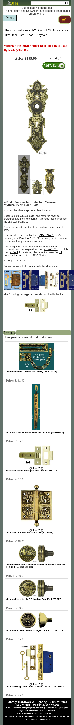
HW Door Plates (56, 30)
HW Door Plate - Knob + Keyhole (26, 35)
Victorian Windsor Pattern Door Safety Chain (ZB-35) (31, 372)
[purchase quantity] (64, 58)
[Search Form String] (50, 3)
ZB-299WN (46, 235)
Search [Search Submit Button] (66, 3)
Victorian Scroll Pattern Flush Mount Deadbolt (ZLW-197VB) (35, 432)
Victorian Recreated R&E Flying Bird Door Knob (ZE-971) (33, 599)
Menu (10, 17)
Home (8, 30)
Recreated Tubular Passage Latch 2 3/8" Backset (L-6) (32, 470)
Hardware (22, 30)
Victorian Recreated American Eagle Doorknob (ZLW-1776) (34, 630)
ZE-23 (14, 252)
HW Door (37, 30)
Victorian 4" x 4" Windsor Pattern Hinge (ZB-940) (29, 532)
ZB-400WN (24, 238)
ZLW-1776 (50, 249)
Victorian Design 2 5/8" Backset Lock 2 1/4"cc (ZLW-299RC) (35, 686)
